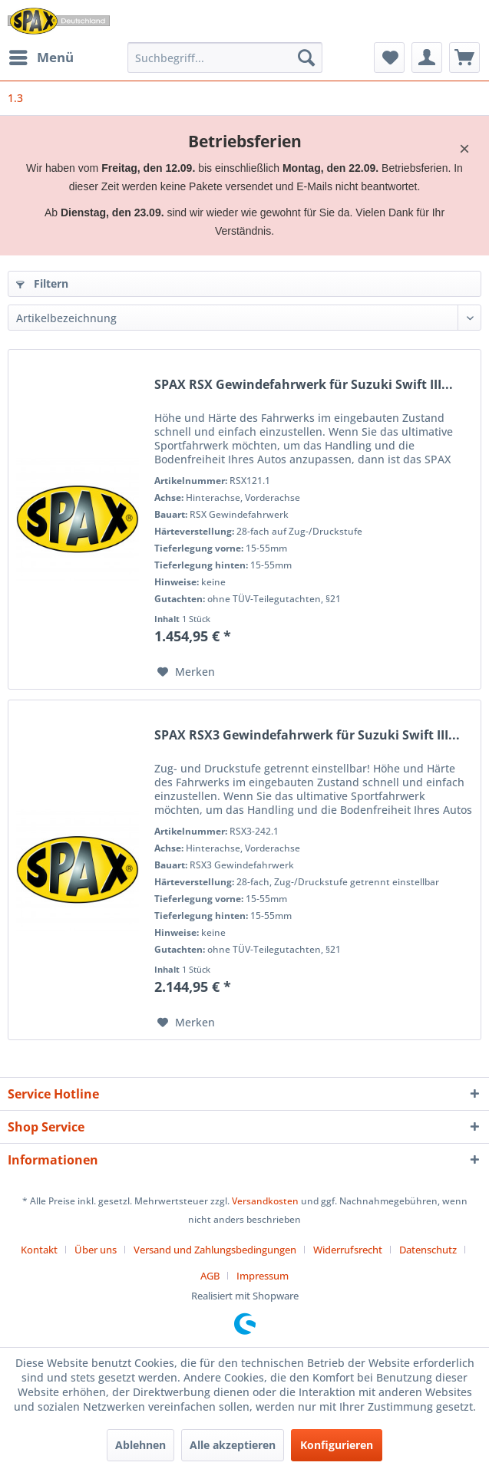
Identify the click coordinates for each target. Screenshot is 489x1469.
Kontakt (39, 1250)
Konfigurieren (336, 1445)
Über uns (95, 1250)
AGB (210, 1276)
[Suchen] (306, 57)
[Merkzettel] (389, 57)
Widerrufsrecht (347, 1250)
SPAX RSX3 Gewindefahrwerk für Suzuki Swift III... (307, 735)
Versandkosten (265, 1200)
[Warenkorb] (464, 57)
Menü (41, 55)
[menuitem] (40, 57)
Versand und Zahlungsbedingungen (215, 1250)
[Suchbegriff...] (225, 57)
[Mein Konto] (426, 57)
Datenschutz (428, 1250)
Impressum (262, 1276)
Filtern (42, 283)
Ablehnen (140, 1445)
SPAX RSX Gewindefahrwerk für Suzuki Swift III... (303, 385)
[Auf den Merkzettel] (186, 672)
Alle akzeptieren (233, 1445)
